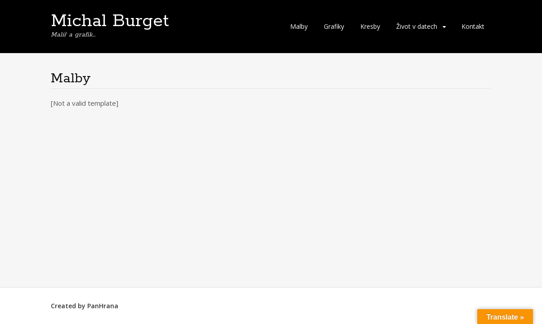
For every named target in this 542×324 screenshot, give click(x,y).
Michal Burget (110, 21)
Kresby (370, 26)
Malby (299, 26)
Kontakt (472, 26)
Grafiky (334, 26)
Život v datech (416, 26)
